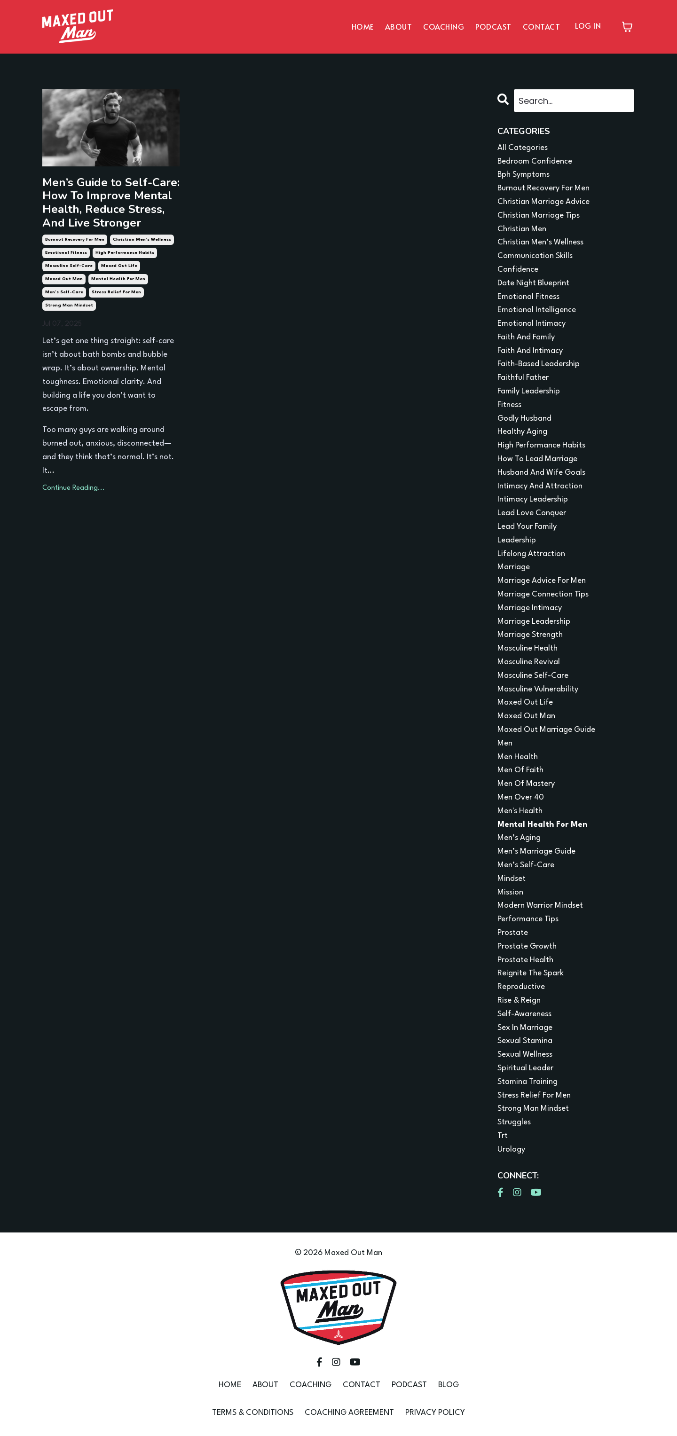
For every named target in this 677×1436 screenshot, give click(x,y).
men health (517, 757)
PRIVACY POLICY (435, 1413)
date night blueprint (533, 283)
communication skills (535, 256)
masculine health (527, 648)
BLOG (448, 1385)
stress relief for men (116, 292)
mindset (511, 879)
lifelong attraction (531, 554)
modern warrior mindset (540, 906)
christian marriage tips (538, 216)
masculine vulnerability (537, 689)
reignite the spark (530, 973)
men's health (520, 811)
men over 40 (520, 797)
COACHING (443, 26)
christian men (521, 229)
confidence (517, 270)
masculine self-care (69, 266)
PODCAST (493, 26)
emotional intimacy (531, 324)
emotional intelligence (536, 310)
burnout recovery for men (74, 239)
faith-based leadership (538, 364)
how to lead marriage (537, 459)
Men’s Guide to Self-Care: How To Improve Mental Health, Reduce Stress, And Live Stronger (111, 203)
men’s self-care (64, 292)
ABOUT (398, 26)
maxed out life (119, 266)
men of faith (520, 770)
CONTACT (541, 26)
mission (510, 892)
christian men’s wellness (142, 239)
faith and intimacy (530, 351)
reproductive (521, 987)
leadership (516, 540)
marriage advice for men (541, 581)
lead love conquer (531, 513)
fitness (509, 405)
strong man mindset (69, 305)
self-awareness (524, 1014)
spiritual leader (525, 1068)
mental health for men (118, 279)
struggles (514, 1122)
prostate (512, 933)
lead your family (527, 527)
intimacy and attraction (540, 486)
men (504, 743)
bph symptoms (523, 175)
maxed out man (64, 279)
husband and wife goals (541, 473)
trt (502, 1136)
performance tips (528, 919)
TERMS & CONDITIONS (252, 1413)
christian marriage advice (543, 202)
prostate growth (527, 946)
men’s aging (519, 838)
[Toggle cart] (627, 26)
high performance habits (124, 253)
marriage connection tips (543, 594)
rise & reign (519, 1000)
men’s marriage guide (536, 851)
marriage (513, 567)
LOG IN (588, 25)
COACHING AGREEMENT (349, 1413)
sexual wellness (524, 1055)
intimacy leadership (532, 499)
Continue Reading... (73, 488)
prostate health (525, 960)
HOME (363, 26)
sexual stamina (524, 1041)
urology (511, 1150)
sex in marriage (524, 1028)
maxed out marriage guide (546, 730)
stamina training (527, 1082)
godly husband (524, 419)
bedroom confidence (534, 161)
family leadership (528, 391)
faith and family (526, 337)
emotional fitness (66, 253)
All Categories (522, 148)
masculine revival (528, 662)
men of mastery (526, 784)
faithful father (523, 378)
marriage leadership (533, 622)
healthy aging (522, 432)
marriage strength (530, 635)
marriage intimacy (529, 608)
